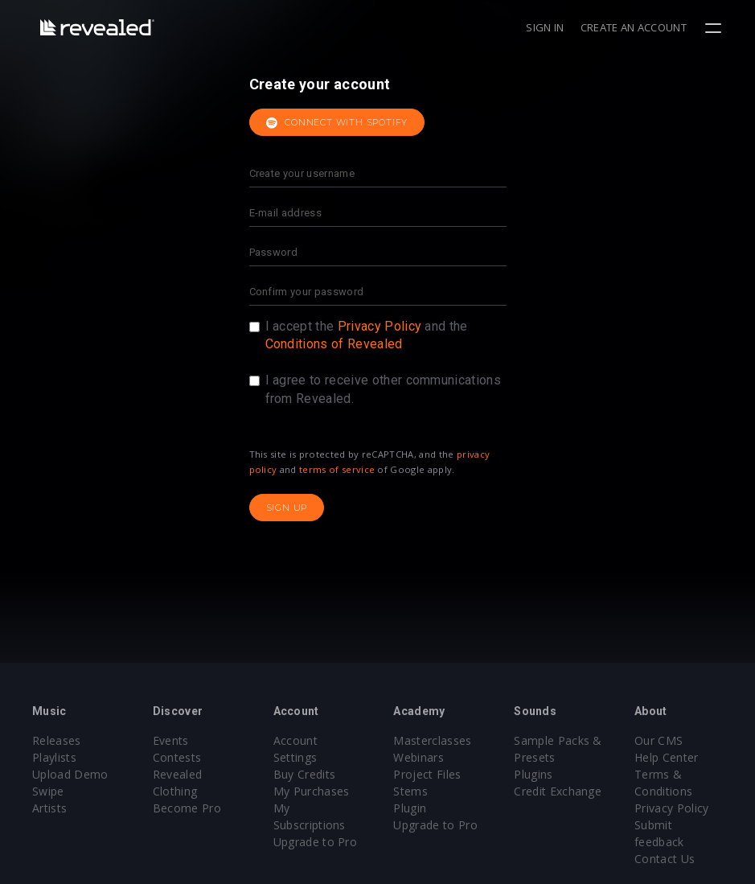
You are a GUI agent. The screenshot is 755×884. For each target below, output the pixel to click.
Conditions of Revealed (334, 344)
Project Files (427, 774)
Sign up (287, 507)
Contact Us (664, 858)
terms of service (337, 469)
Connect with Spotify (337, 123)
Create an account (634, 27)
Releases (56, 740)
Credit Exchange (557, 791)
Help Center (666, 757)
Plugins (533, 774)
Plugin (409, 808)
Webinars (418, 757)
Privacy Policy (379, 326)
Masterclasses (432, 740)
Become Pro (187, 808)
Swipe (48, 791)
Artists (49, 808)
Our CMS (658, 740)
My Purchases (311, 791)
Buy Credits (304, 774)
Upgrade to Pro (315, 841)
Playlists (54, 757)
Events (171, 740)
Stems (410, 791)
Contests (177, 757)
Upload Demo (70, 774)
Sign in (545, 27)
